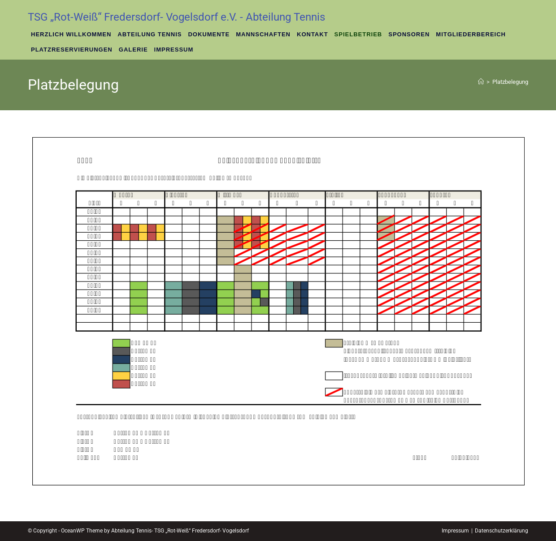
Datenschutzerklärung (501, 531)
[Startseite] (481, 81)
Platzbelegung (510, 81)
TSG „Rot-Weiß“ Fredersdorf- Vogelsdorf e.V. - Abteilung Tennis (176, 17)
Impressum (455, 531)
